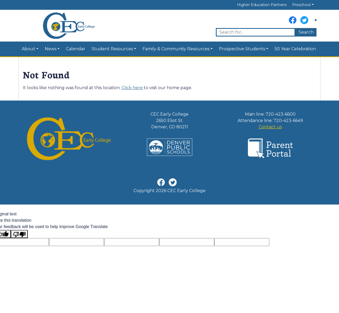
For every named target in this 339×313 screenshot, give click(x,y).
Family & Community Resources (175, 48)
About (28, 48)
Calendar (75, 48)
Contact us (270, 126)
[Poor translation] (19, 234)
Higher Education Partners (262, 4)
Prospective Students (242, 48)
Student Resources (112, 48)
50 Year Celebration (295, 48)
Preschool (301, 4)
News (50, 48)
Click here (132, 87)
